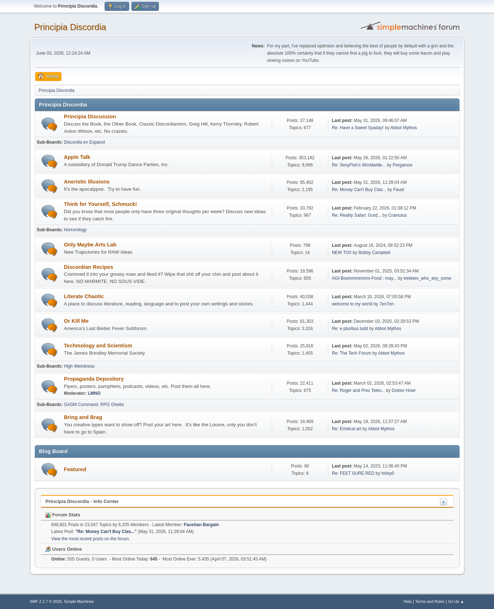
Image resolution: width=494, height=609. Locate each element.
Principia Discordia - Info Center (82, 501)
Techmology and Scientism (98, 345)
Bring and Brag (83, 417)
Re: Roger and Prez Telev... (358, 390)
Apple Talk (77, 157)
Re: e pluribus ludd (350, 328)
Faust (398, 189)
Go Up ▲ (456, 601)
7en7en (386, 303)
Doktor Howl (403, 390)
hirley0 (387, 473)
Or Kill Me (76, 321)
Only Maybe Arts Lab (90, 245)
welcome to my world (352, 303)
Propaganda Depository (94, 379)
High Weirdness (79, 366)
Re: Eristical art (346, 428)
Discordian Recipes (88, 267)
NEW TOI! (341, 252)
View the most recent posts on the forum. (90, 538)
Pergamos (403, 165)
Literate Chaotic (84, 296)
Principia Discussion (90, 116)
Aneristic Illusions (87, 182)
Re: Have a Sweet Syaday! (358, 127)
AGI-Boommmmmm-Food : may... (364, 278)
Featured (75, 469)
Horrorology (75, 229)
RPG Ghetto (112, 404)
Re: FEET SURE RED (353, 473)
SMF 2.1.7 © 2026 (46, 601)
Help (407, 601)
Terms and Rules (429, 601)
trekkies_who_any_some (427, 278)
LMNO (94, 393)
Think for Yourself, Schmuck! (100, 204)
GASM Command (81, 404)
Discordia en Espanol (84, 142)
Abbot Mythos (403, 127)
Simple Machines (79, 601)
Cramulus (397, 215)
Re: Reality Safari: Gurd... (356, 215)
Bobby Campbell (374, 252)
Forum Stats (62, 514)
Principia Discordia (70, 27)
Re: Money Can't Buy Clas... (359, 189)
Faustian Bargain (201, 524)
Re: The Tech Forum (351, 353)
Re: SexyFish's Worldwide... (359, 165)
